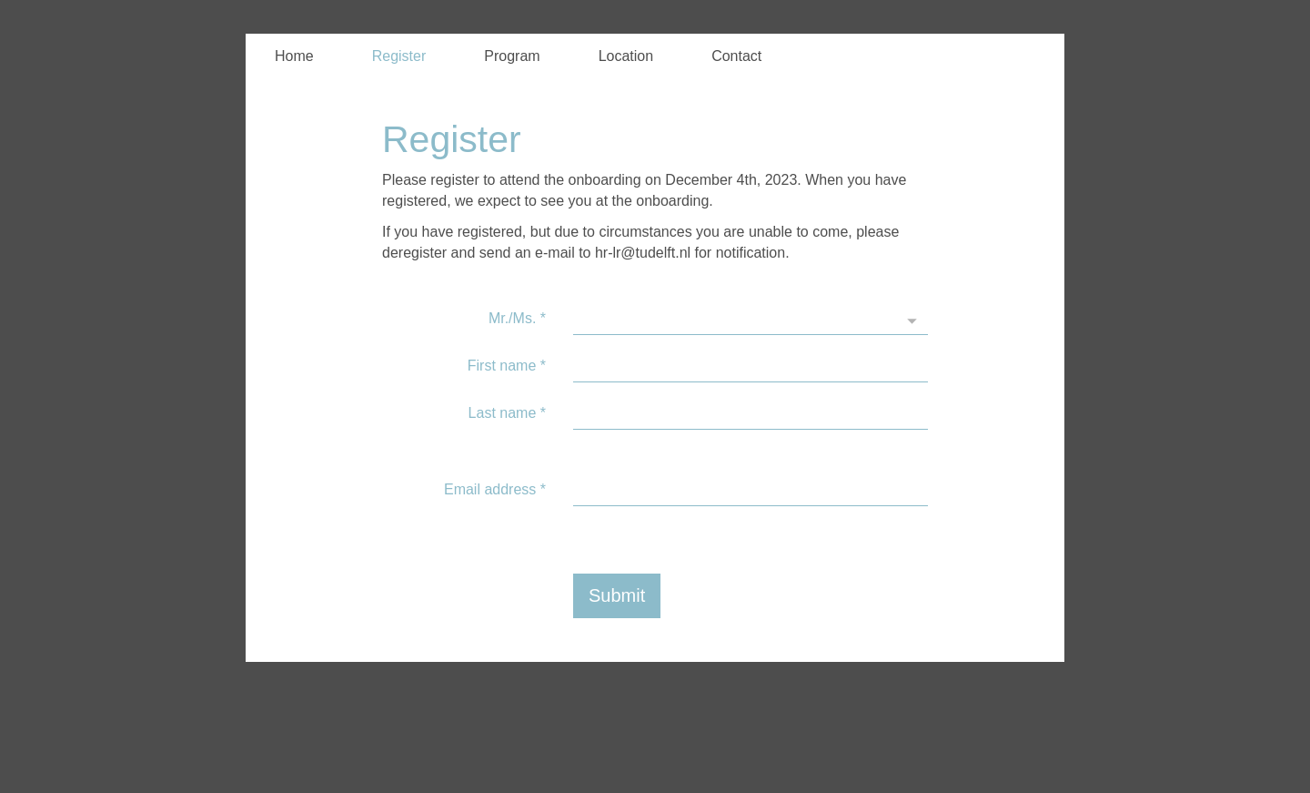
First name (507, 365)
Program (511, 56)
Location (626, 56)
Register (399, 56)
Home (294, 56)
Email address (495, 489)
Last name (507, 413)
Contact (736, 56)
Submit (617, 595)
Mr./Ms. (517, 318)
